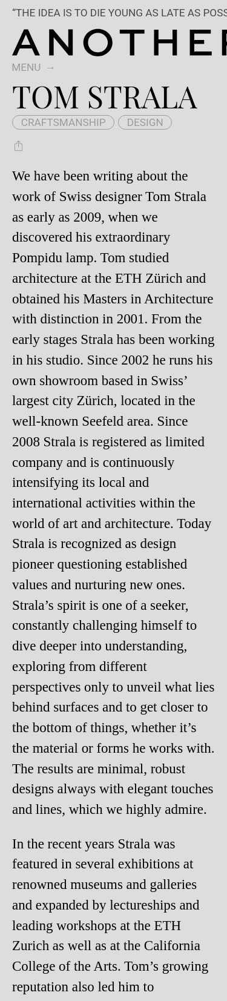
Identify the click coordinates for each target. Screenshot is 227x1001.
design (145, 122)
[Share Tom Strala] (18, 146)
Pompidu (37, 257)
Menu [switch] (26, 67)
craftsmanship (63, 122)
